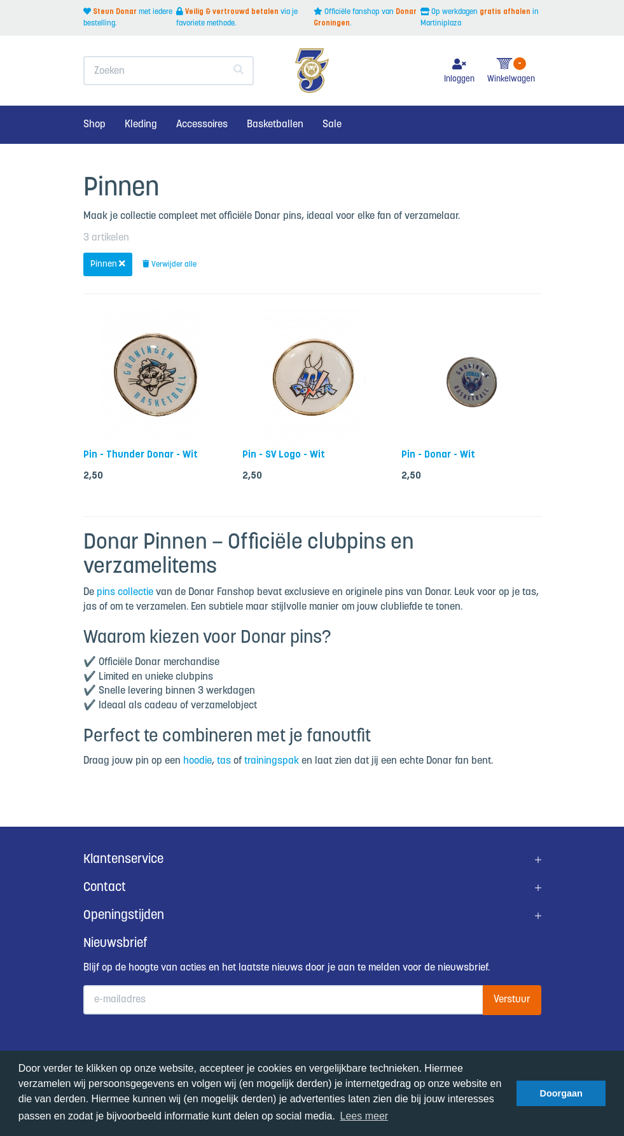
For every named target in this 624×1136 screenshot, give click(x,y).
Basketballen (275, 124)
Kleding (141, 124)
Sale (332, 124)
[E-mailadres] (283, 999)
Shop (94, 124)
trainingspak (271, 761)
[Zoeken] (239, 70)
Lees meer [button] (364, 1116)
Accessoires (202, 124)
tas (224, 761)
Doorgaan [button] (561, 1093)
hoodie (197, 761)
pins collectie (125, 592)
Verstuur (512, 999)
